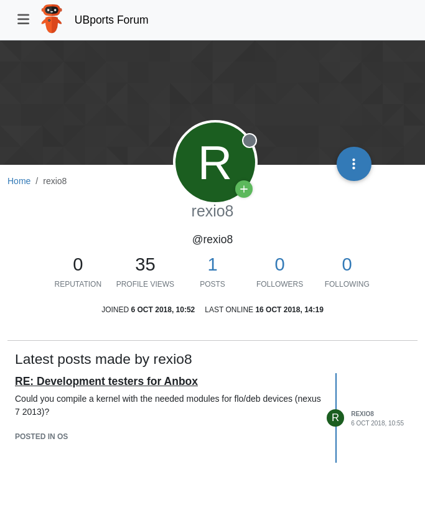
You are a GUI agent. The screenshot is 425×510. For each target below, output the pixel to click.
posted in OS (41, 436)
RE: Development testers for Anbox (106, 381)
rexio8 (362, 413)
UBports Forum (112, 20)
